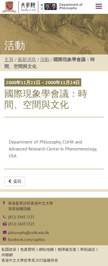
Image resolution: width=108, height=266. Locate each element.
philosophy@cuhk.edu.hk (28, 232)
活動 (44, 59)
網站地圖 (46, 249)
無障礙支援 (67, 249)
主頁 (9, 59)
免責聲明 (27, 249)
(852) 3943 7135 (21, 217)
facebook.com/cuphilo (26, 239)
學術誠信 (87, 249)
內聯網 (7, 254)
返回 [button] (14, 181)
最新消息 (27, 59)
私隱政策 (8, 249)
